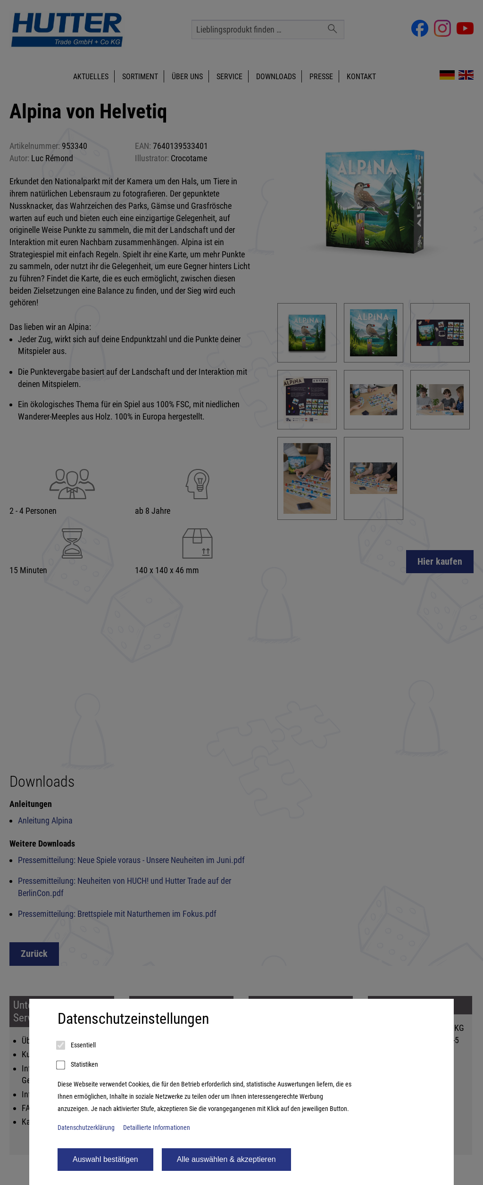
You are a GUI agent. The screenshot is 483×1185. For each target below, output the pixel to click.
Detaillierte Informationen (156, 1128)
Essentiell (77, 1045)
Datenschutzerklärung (86, 1128)
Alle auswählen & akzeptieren (226, 1159)
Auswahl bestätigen (105, 1159)
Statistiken (78, 1065)
